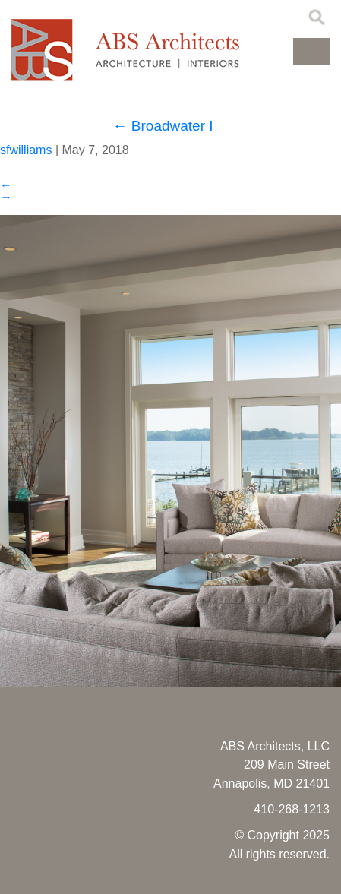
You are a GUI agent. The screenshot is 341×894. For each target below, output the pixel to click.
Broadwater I (163, 126)
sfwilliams (26, 150)
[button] (311, 51)
